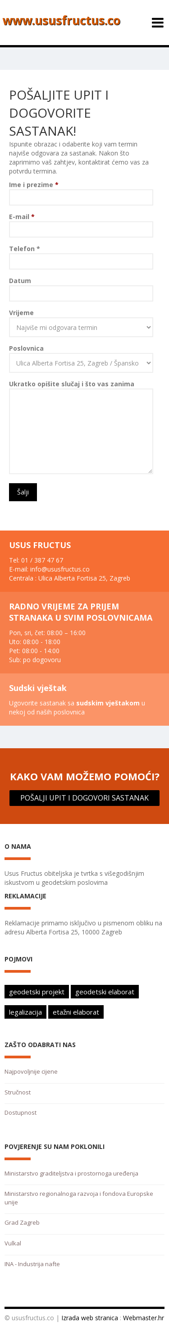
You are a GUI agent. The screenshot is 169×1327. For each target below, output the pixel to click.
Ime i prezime (34, 184)
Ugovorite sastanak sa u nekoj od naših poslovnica (77, 707)
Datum (20, 280)
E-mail (22, 216)
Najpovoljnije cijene (31, 1071)
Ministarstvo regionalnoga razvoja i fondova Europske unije (79, 1198)
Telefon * (24, 248)
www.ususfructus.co (61, 20)
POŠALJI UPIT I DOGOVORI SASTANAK (84, 798)
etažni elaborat (76, 1011)
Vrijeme (21, 312)
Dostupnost (21, 1112)
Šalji (23, 492)
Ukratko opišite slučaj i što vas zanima (71, 384)
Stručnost (18, 1092)
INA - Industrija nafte (32, 1264)
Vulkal (13, 1243)
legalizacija (25, 1011)
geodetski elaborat (104, 991)
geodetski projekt (36, 991)
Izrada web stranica (89, 1317)
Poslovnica (26, 348)
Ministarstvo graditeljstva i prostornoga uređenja (71, 1173)
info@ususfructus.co (60, 569)
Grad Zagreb (22, 1222)
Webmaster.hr (143, 1317)
